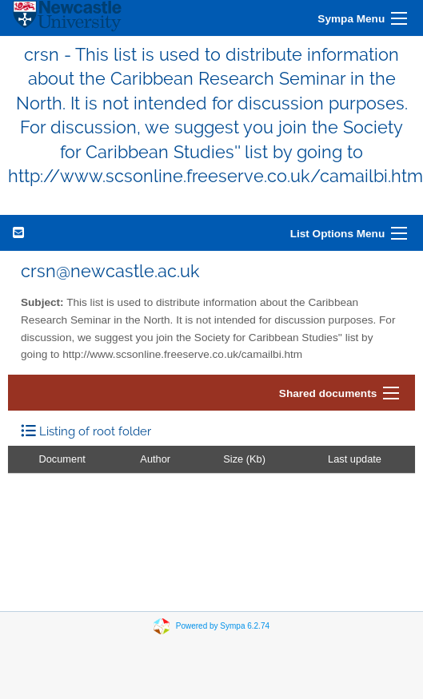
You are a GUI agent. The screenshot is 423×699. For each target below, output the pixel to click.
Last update (354, 459)
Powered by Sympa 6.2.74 (222, 625)
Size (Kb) (244, 459)
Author (155, 459)
